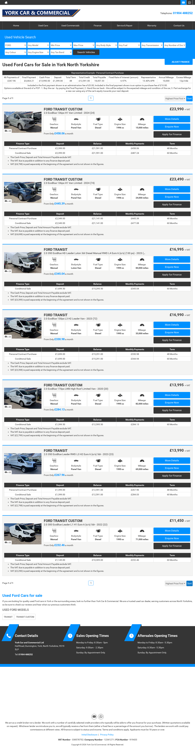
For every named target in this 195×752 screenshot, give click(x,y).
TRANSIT (8, 617)
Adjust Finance (181, 62)
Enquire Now (172, 126)
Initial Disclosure (89, 734)
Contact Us (179, 25)
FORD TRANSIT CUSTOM (63, 109)
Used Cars (43, 25)
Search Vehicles (86, 52)
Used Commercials (70, 25)
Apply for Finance (172, 134)
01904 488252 (183, 13)
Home (16, 25)
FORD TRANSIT (56, 250)
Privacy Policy (107, 734)
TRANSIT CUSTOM (25, 617)
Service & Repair (124, 25)
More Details (172, 118)
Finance (97, 25)
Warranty (151, 25)
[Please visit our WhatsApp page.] (189, 2)
